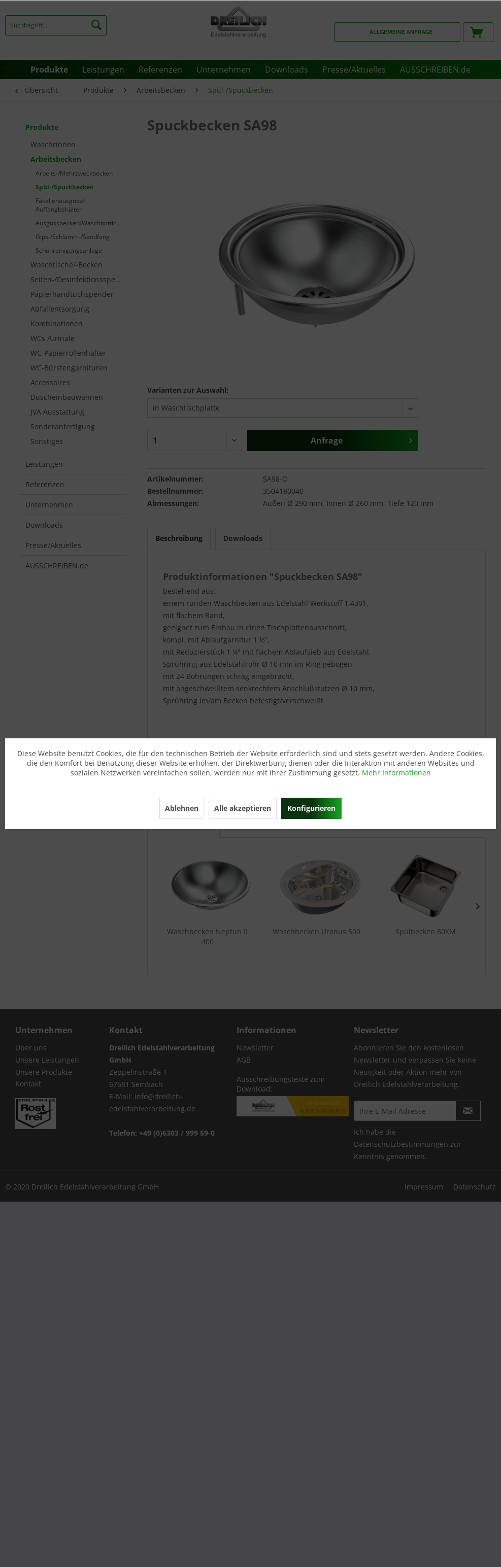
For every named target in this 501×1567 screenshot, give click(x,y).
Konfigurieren (311, 808)
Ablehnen (181, 808)
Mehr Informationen (396, 772)
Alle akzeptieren (242, 808)
